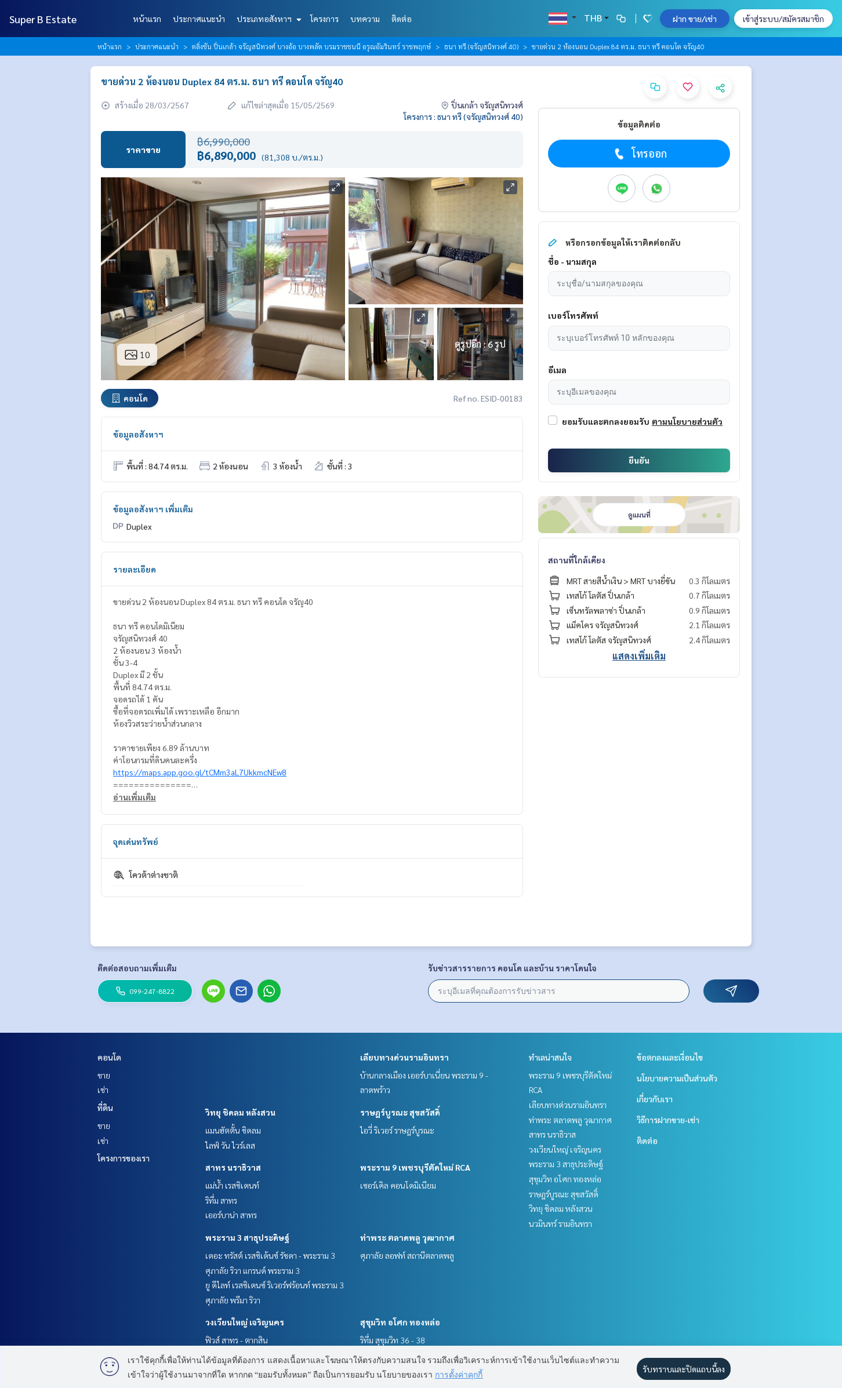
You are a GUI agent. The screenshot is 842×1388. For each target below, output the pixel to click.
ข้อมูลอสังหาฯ (138, 434)
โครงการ (324, 18)
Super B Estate (43, 18)
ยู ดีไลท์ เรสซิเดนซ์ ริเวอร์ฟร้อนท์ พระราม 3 (274, 1285)
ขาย (103, 1075)
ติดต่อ (401, 18)
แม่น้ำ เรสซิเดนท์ (232, 1185)
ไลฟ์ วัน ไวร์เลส (230, 1145)
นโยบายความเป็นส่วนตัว (677, 1078)
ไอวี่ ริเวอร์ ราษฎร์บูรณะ (397, 1130)
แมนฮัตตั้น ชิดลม (233, 1130)
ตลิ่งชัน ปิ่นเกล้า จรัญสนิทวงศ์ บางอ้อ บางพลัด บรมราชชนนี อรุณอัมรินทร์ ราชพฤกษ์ (311, 46)
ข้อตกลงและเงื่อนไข (670, 1057)
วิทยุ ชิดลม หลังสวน (240, 1112)
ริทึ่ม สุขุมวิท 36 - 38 (392, 1340)
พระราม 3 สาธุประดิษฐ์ (247, 1237)
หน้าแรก (147, 18)
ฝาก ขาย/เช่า (695, 18)
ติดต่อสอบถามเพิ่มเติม (137, 968)
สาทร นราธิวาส (233, 1167)
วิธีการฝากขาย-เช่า (668, 1119)
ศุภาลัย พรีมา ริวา (232, 1300)
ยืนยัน (639, 460)
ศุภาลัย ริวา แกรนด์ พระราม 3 (252, 1270)
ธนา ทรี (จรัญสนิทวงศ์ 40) (481, 46)
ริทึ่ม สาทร (221, 1200)
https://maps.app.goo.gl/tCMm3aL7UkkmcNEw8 (199, 772)
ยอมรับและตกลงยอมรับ (605, 421)
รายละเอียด (134, 569)
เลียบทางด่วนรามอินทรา (404, 1057)
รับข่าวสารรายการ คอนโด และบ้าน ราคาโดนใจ (512, 968)
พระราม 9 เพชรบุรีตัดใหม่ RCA (415, 1167)
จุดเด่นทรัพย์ (135, 841)
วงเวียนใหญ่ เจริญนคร (244, 1322)
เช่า (102, 1089)
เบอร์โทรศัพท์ (573, 315)
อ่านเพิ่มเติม (134, 797)
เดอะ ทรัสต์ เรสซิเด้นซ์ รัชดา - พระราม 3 (270, 1255)
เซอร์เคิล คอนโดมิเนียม (398, 1185)
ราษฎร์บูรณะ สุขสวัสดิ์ (400, 1112)
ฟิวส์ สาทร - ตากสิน (236, 1340)
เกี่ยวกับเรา (655, 1099)
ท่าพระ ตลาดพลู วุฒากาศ (407, 1237)
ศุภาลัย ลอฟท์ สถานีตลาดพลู (407, 1255)
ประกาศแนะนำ (199, 18)
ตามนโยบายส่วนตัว (687, 421)
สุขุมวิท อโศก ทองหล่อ (400, 1322)
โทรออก (639, 154)
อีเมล (557, 370)
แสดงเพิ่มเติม (639, 656)
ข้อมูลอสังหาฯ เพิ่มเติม (153, 509)
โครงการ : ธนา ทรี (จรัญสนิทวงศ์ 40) (463, 116)
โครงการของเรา (123, 1158)
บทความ (365, 18)
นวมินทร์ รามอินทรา (560, 1223)
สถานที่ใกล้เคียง (576, 560)
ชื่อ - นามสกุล (572, 261)
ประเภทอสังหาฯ (268, 18)
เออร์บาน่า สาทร (231, 1215)
